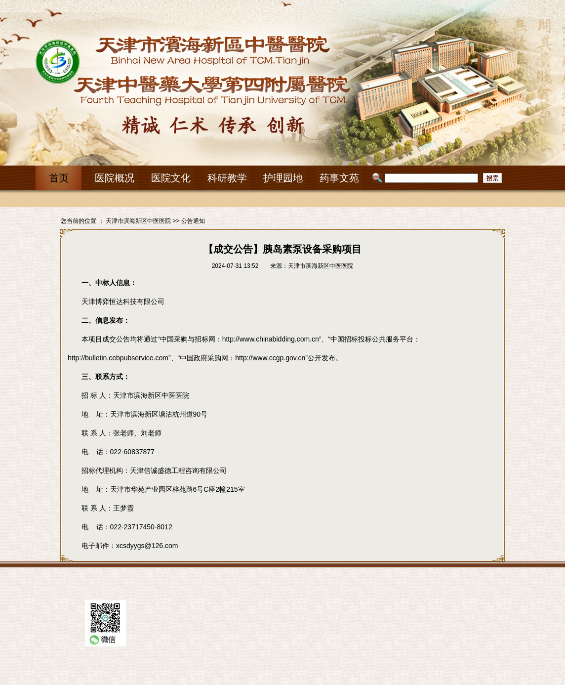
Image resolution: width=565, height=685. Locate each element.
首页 (59, 177)
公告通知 (193, 220)
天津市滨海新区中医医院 (138, 220)
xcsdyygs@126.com (147, 546)
